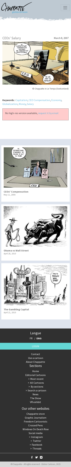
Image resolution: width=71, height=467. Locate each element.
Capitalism (22, 100)
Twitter (37, 440)
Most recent (37, 378)
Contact (35, 354)
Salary (30, 104)
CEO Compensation (39, 100)
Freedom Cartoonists (35, 421)
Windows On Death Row (36, 429)
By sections (37, 386)
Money (22, 104)
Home (35, 371)
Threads (37, 448)
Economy (56, 100)
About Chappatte (35, 361)
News (35, 394)
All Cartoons (37, 382)
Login (35, 346)
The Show (35, 398)
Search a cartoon (37, 390)
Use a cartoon (35, 358)
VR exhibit (35, 402)
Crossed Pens (35, 425)
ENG (39, 338)
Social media (35, 433)
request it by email (48, 113)
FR (31, 338)
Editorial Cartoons (35, 375)
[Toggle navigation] (65, 8)
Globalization (10, 104)
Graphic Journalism (35, 417)
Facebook (37, 444)
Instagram (37, 437)
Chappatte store (35, 413)
